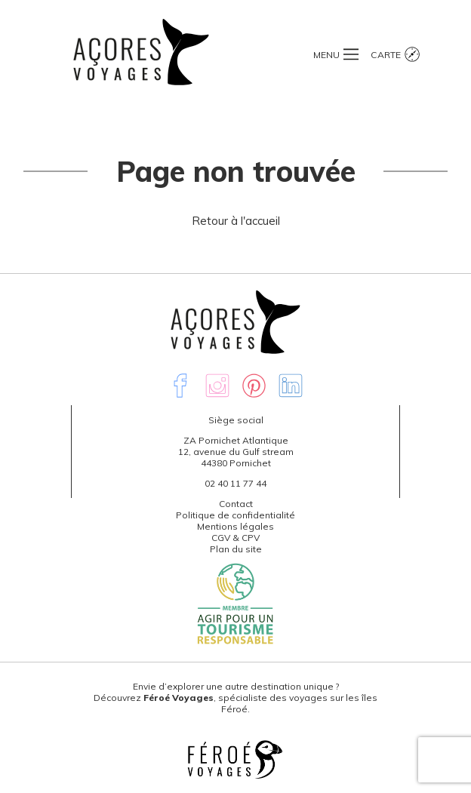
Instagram (217, 385)
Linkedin (290, 385)
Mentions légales (235, 526)
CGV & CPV (235, 537)
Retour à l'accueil (236, 221)
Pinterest (254, 385)
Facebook (180, 385)
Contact (236, 503)
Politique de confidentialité (235, 515)
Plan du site (236, 549)
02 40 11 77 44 (235, 483)
